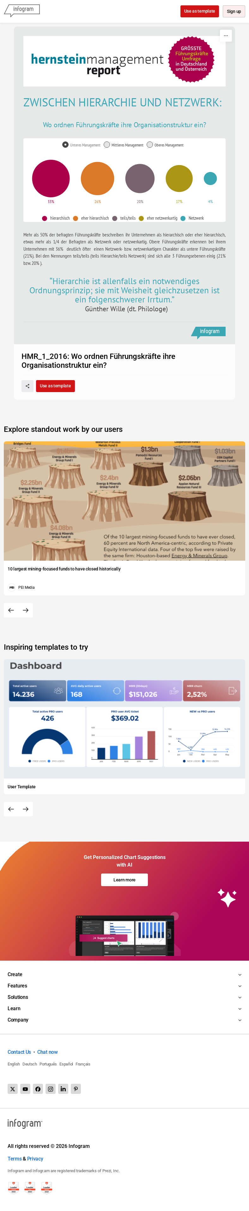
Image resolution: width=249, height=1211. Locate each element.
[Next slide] (26, 610)
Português (48, 1064)
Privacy (35, 1159)
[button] (57, 218)
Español (66, 1064)
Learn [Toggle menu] (14, 1008)
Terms (15, 1159)
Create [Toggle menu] (15, 974)
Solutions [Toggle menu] (18, 997)
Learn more (124, 879)
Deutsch (29, 1064)
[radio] (83, 145)
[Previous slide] (11, 610)
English (14, 1064)
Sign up (234, 11)
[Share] (27, 386)
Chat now (47, 1052)
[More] (226, 36)
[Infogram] (22, 11)
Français (83, 1064)
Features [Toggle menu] (17, 986)
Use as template (199, 11)
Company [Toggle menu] (18, 1020)
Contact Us (19, 1052)
